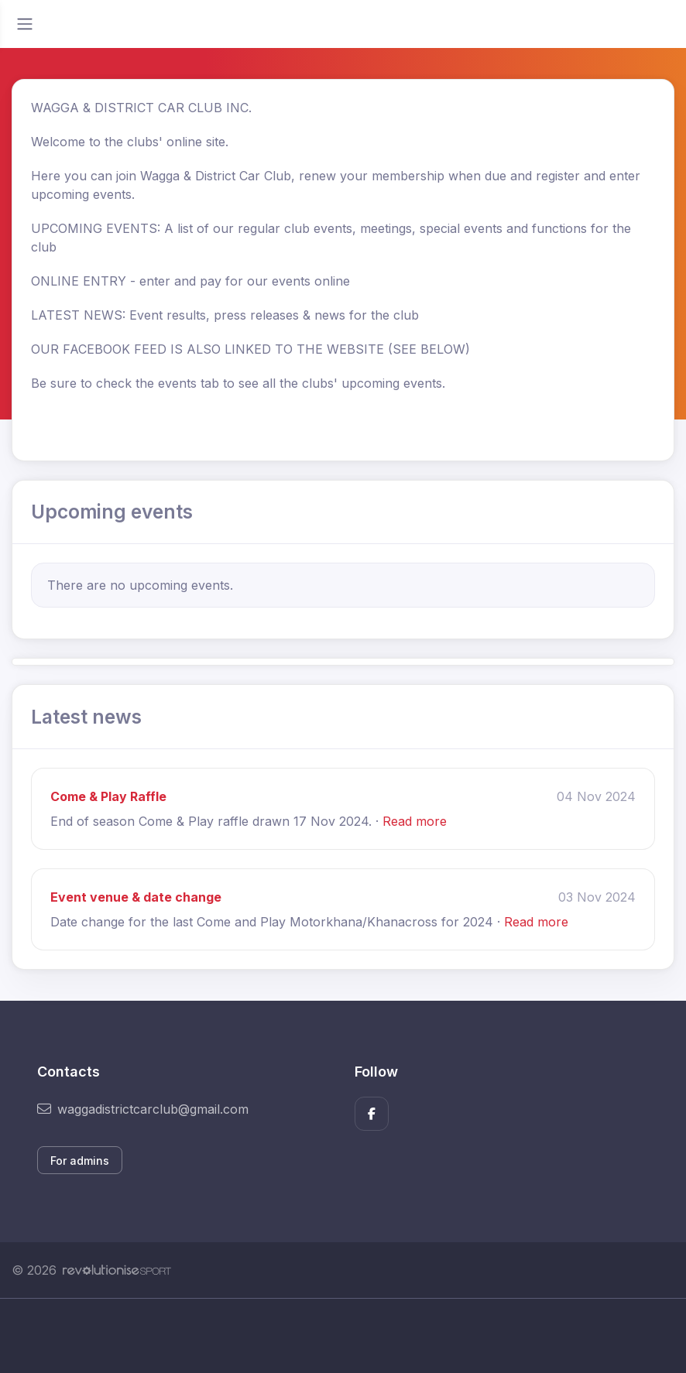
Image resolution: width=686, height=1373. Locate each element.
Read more (414, 821)
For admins (79, 1160)
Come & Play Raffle (108, 796)
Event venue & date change (135, 897)
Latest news (86, 716)
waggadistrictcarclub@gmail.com (143, 1109)
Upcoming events (112, 511)
